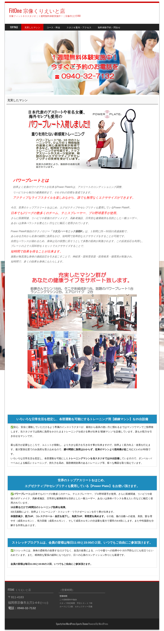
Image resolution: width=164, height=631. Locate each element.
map (44, 602)
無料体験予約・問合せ (109, 27)
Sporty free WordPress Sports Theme (72, 624)
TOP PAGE (14, 27)
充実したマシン (32, 27)
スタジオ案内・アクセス (79, 27)
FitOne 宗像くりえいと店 (37, 11)
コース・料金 (53, 27)
